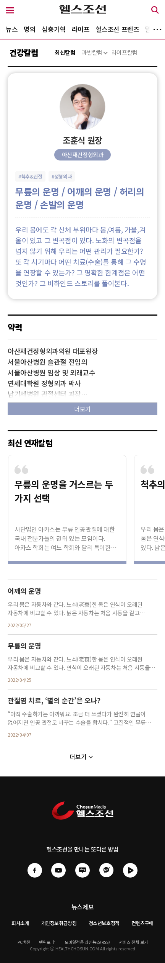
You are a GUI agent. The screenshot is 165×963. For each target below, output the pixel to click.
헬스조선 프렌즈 (117, 29)
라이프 (81, 29)
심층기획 (53, 29)
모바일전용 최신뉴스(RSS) (87, 942)
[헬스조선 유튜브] (58, 874)
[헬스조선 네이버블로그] (82, 869)
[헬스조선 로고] (82, 11)
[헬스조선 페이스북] (35, 874)
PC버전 (24, 942)
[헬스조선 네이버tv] (130, 874)
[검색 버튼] (155, 11)
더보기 (157, 29)
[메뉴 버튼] (10, 10)
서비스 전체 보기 (133, 942)
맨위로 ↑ (47, 942)
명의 (30, 29)
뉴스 (12, 29)
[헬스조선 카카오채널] (106, 869)
